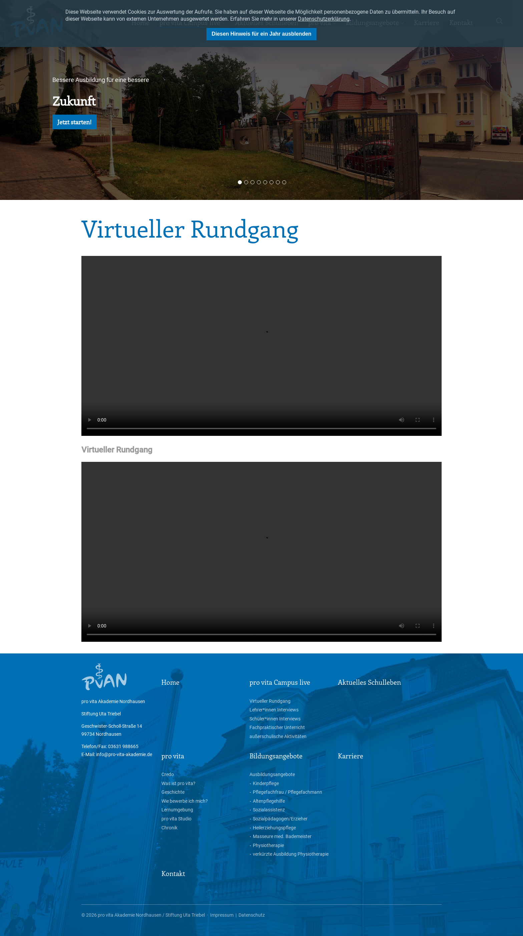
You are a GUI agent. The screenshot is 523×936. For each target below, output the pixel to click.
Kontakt (173, 873)
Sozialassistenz (269, 809)
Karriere (350, 755)
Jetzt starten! (74, 122)
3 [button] (252, 182)
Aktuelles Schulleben (369, 681)
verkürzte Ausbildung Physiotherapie (291, 854)
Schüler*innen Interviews (275, 718)
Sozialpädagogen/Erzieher (280, 818)
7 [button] (278, 182)
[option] (261, 100)
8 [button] (284, 182)
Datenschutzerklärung (324, 19)
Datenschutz (251, 915)
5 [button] (265, 182)
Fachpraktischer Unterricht (277, 727)
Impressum (221, 915)
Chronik (169, 827)
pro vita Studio (176, 818)
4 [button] (259, 182)
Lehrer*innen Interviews (274, 709)
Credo (167, 774)
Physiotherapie (268, 845)
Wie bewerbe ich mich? (184, 801)
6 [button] (272, 182)
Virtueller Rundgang (270, 701)
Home (170, 681)
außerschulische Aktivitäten (278, 736)
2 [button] (246, 182)
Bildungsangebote (276, 755)
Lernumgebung (177, 809)
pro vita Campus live (279, 681)
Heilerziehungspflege (274, 827)
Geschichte (172, 792)
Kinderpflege (266, 783)
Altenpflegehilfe (269, 801)
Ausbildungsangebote (272, 774)
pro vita (172, 755)
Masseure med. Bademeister (282, 836)
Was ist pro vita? (178, 783)
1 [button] (240, 182)
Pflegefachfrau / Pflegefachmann (287, 792)
